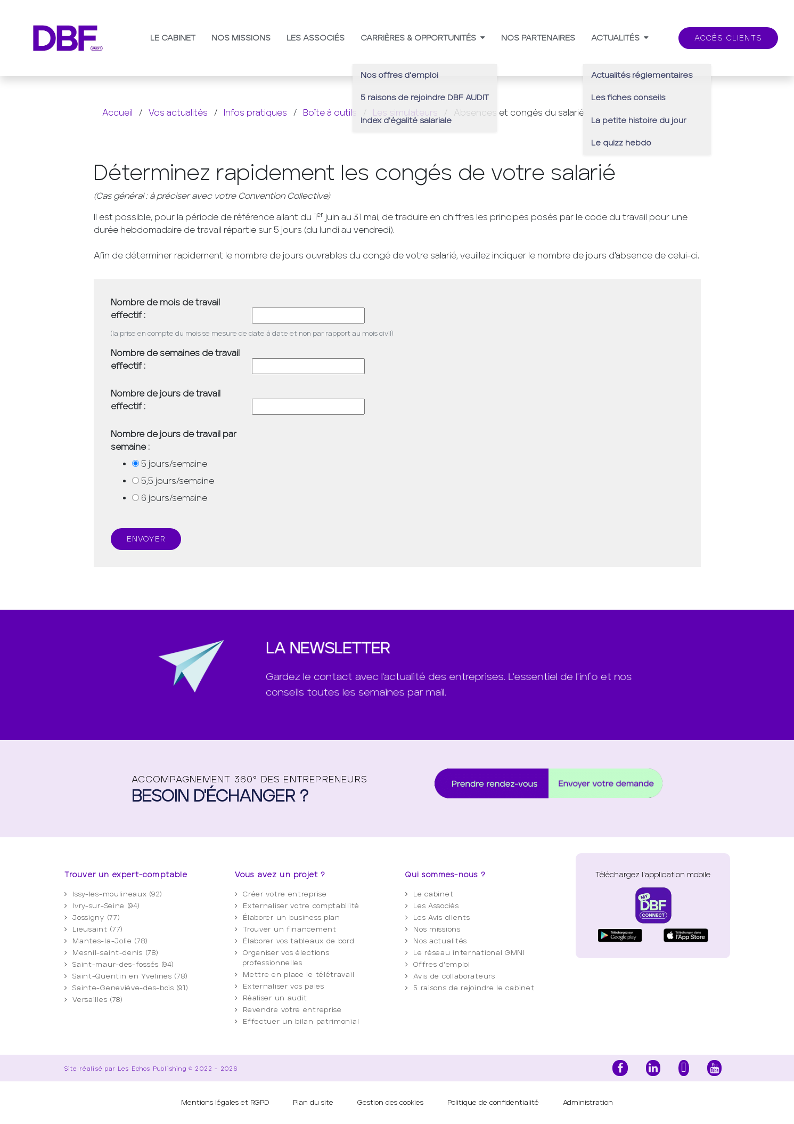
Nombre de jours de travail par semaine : (173, 440)
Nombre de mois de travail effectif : (165, 308)
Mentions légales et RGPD (225, 1102)
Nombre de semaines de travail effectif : (175, 359)
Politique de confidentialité (493, 1102)
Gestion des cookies (390, 1102)
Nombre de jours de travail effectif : (165, 400)
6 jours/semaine (174, 498)
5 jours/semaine (174, 464)
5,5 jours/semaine (177, 481)
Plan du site (313, 1102)
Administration (588, 1102)
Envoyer (146, 539)
